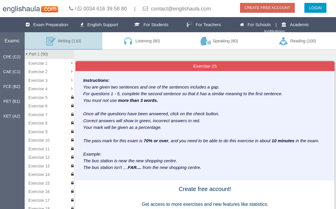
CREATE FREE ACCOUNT (267, 8)
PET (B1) (11, 101)
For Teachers (203, 24)
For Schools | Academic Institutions (274, 28)
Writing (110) (63, 41)
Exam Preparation (47, 24)
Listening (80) (141, 41)
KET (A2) (11, 116)
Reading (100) (297, 41)
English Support (99, 24)
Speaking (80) (219, 41)
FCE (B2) (11, 86)
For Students (151, 24)
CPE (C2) (12, 57)
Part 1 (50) (37, 54)
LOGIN (315, 8)
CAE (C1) (12, 71)
